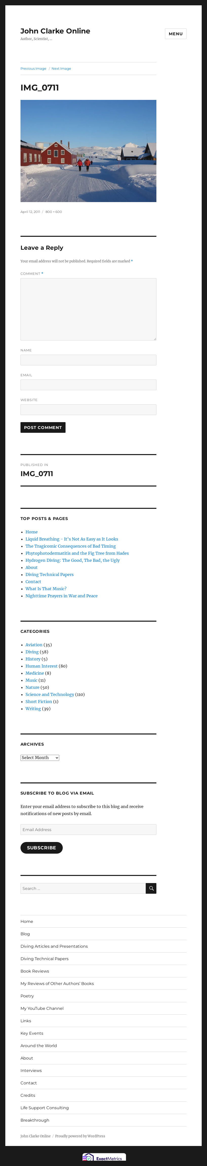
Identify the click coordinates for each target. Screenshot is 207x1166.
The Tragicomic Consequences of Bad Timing (71, 546)
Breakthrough (34, 1120)
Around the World (38, 1045)
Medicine (35, 673)
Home (32, 531)
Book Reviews (34, 971)
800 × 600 (54, 212)
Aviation (34, 644)
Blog (25, 933)
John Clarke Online (55, 31)
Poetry (27, 996)
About (32, 567)
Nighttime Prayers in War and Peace (62, 595)
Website (29, 400)
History (33, 658)
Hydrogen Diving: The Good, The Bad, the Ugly (73, 560)
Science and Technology (50, 694)
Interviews (31, 1070)
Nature (32, 687)
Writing (33, 708)
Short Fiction (39, 701)
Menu (176, 33)
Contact (33, 581)
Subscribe (41, 848)
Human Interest (42, 666)
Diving (32, 651)
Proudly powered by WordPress (80, 1136)
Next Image (61, 68)
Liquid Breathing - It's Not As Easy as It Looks (72, 539)
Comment (32, 274)
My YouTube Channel (42, 1008)
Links (25, 1020)
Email (26, 375)
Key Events (31, 1033)
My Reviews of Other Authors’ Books (57, 983)
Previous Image (33, 68)
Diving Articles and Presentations (54, 946)
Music (31, 680)
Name (26, 350)
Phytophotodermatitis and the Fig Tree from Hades (77, 553)
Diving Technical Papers (50, 574)
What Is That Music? (46, 588)
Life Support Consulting (44, 1107)
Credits (27, 1095)
